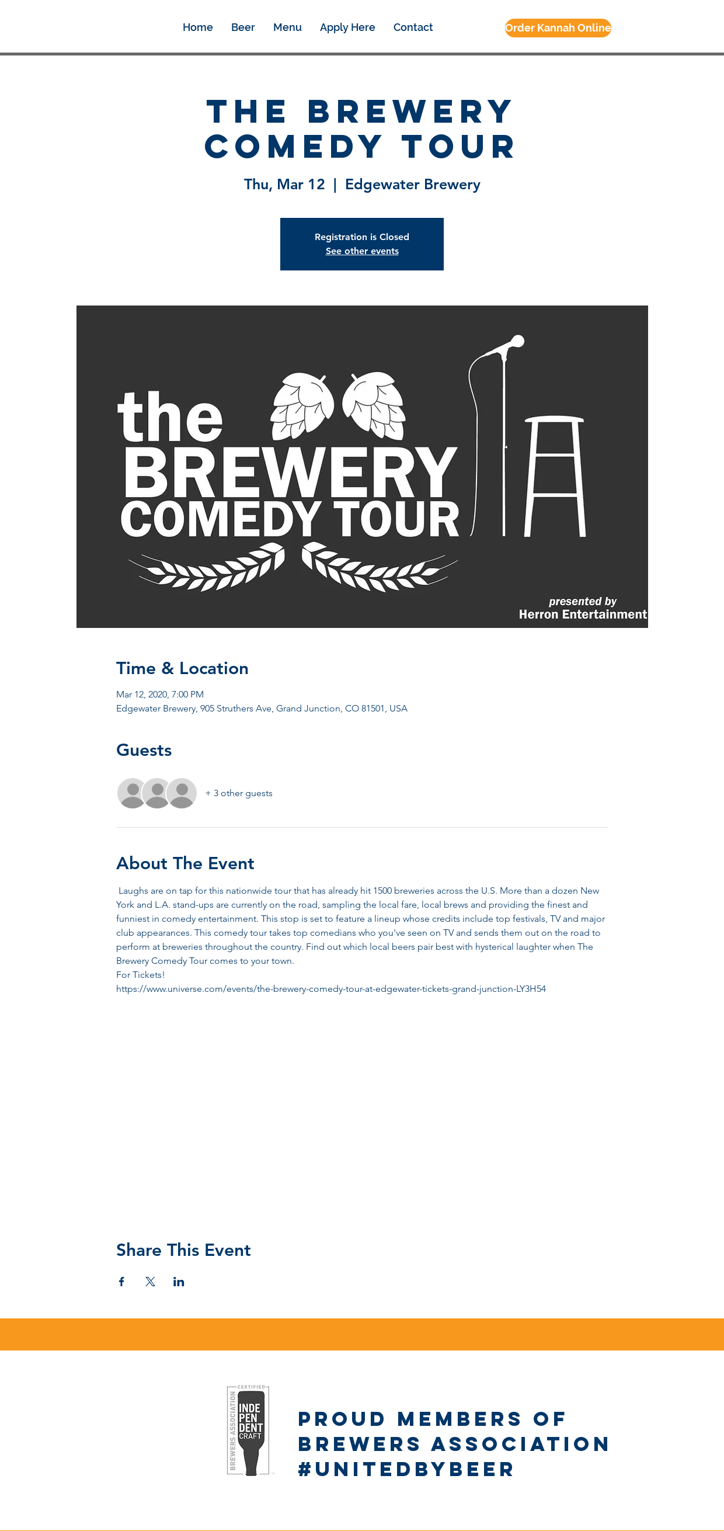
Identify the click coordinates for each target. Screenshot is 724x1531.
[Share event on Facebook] (121, 1281)
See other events (362, 250)
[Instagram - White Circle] (109, 1370)
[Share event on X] (150, 1281)
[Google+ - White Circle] (133, 1370)
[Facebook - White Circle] (85, 1370)
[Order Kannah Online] (558, 28)
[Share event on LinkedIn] (179, 1281)
